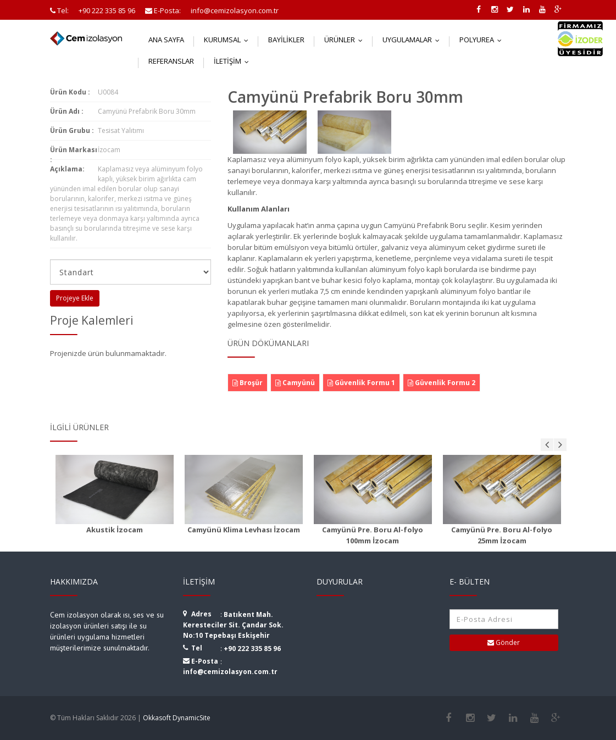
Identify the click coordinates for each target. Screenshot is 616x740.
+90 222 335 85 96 (252, 648)
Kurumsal (228, 39)
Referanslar (171, 61)
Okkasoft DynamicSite (176, 717)
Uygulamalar (413, 39)
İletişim (234, 61)
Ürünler (346, 39)
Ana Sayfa (166, 39)
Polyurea (483, 39)
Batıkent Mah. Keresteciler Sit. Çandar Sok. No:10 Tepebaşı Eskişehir (233, 625)
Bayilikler (286, 39)
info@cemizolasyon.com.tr (230, 671)
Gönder (503, 642)
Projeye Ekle (74, 298)
